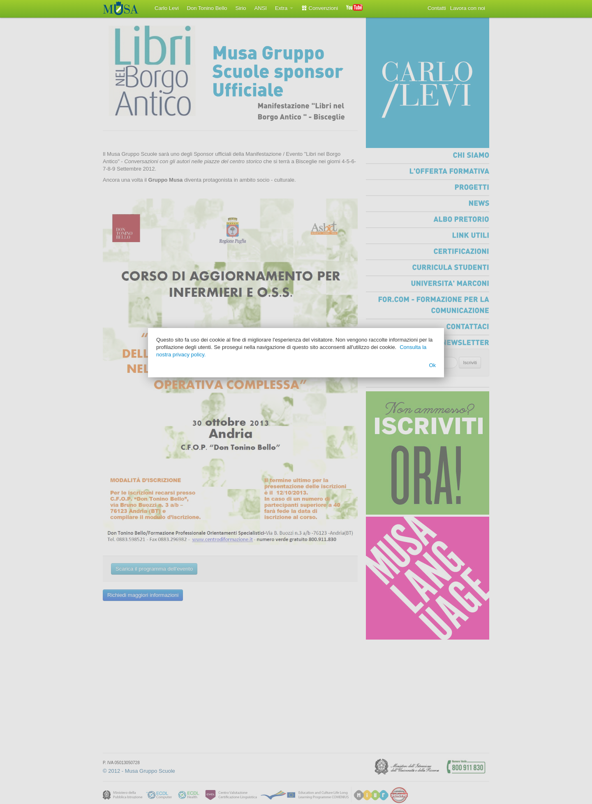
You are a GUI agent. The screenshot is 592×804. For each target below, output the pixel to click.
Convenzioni (319, 8)
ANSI (260, 8)
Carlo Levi (167, 8)
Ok (432, 365)
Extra (284, 8)
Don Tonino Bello (207, 8)
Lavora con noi (467, 8)
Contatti (437, 8)
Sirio (241, 8)
